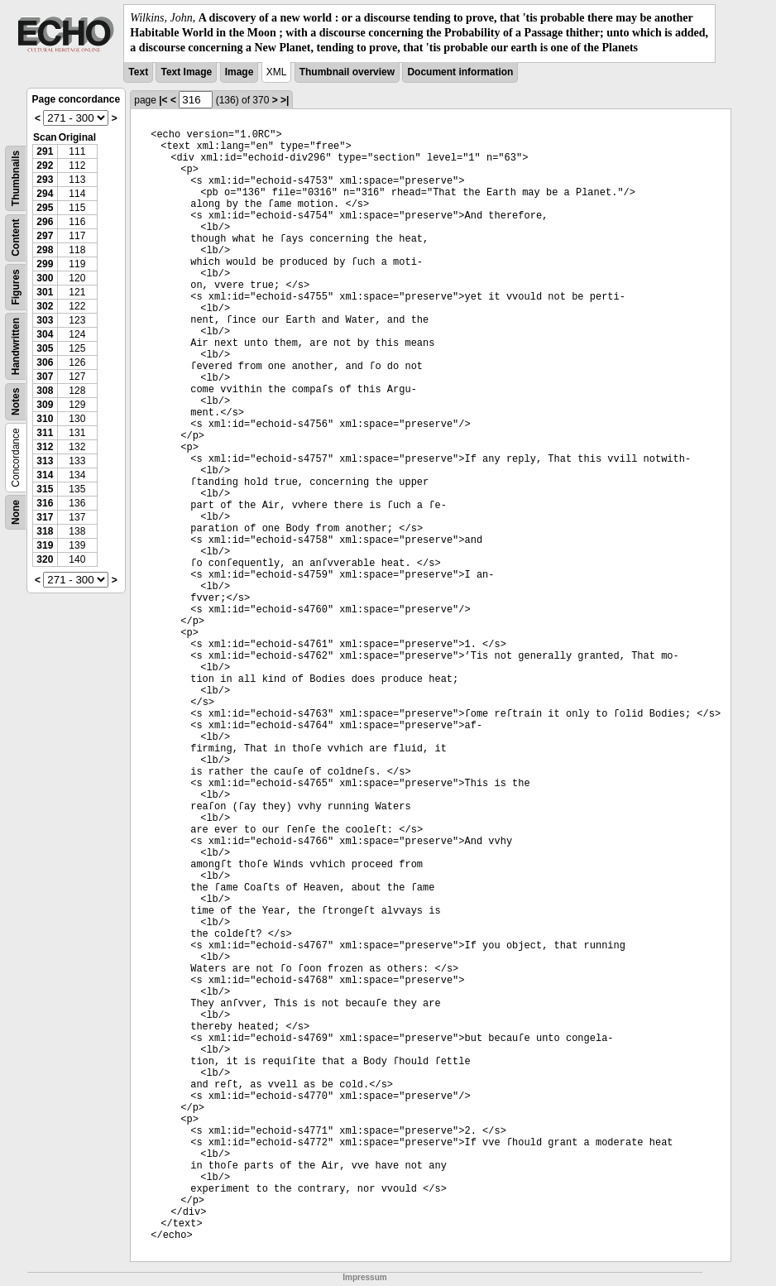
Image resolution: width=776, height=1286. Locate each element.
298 (44, 250)
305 (44, 348)
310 (44, 419)
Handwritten (16, 345)
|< (163, 100)
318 (44, 531)
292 (44, 165)
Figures (16, 287)
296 (44, 222)
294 (44, 193)
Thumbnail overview (347, 72)
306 (44, 362)
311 (44, 433)
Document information (460, 72)
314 (44, 475)
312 (44, 447)
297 (44, 236)
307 (44, 376)
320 (44, 559)
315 (44, 489)
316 (44, 503)
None (16, 512)
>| (284, 100)
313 (44, 461)
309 (44, 404)
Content (16, 237)
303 (44, 320)
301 (44, 292)
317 (44, 517)
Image (239, 72)
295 (44, 208)
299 (44, 264)
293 (44, 179)
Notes (16, 401)
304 (44, 334)
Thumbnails (16, 177)
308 (44, 390)
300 (44, 278)
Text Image (186, 72)
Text (138, 72)
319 (44, 545)
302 (44, 306)
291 (44, 151)
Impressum (364, 1277)
